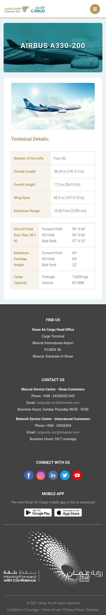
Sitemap (92, 610)
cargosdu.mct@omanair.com (58, 403)
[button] (14, 106)
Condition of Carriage (23, 610)
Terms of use (51, 610)
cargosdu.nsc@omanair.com (58, 432)
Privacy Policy (73, 610)
